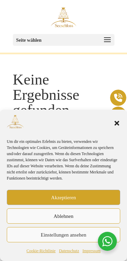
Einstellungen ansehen (63, 235)
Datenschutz (69, 250)
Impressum (91, 250)
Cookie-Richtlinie (41, 250)
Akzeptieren (63, 197)
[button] (116, 123)
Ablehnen (63, 216)
